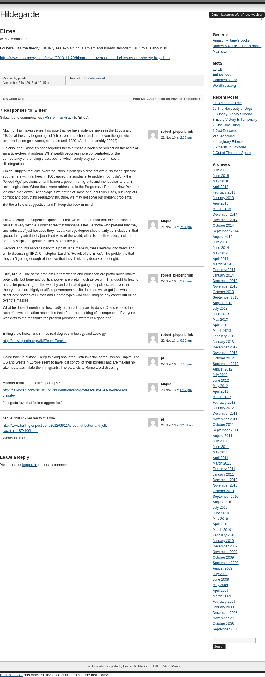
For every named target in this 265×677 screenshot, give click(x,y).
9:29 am (186, 281)
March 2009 (222, 596)
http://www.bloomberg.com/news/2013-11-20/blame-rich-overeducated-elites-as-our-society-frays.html (85, 58)
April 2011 (220, 458)
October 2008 (223, 624)
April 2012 (220, 391)
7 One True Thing (226, 125)
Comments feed (225, 80)
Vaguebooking (224, 136)
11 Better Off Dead (227, 103)
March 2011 (222, 463)
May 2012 (220, 386)
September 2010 (226, 497)
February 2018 (224, 192)
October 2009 (223, 557)
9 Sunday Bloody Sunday (232, 114)
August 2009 (222, 568)
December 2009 (225, 546)
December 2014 (225, 214)
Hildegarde (19, 14)
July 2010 (220, 508)
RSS (48, 118)
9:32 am (186, 340)
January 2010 (223, 541)
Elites (7, 31)
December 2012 (225, 347)
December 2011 (225, 414)
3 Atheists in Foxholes (230, 147)
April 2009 (220, 591)
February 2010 (224, 535)
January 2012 (223, 408)
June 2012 (221, 380)
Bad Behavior (11, 675)
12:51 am (186, 425)
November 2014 (225, 220)
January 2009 (223, 607)
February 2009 (224, 602)
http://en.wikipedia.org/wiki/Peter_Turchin (34, 341)
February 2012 (224, 402)
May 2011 (220, 452)
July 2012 (220, 375)
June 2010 (221, 513)
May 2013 (220, 320)
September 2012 (226, 364)
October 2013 (223, 292)
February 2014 (224, 270)
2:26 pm (186, 137)
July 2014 (220, 242)
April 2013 (220, 325)
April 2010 (220, 524)
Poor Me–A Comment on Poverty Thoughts (165, 98)
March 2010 (222, 530)
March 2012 (222, 397)
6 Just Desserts (225, 131)
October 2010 (223, 491)
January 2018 (223, 198)
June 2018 (221, 176)
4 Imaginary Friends (228, 142)
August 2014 (222, 237)
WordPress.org (224, 86)
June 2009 (221, 579)
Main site (220, 51)
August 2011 (222, 436)
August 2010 (222, 502)
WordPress (171, 666)
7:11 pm (186, 227)
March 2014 (222, 264)
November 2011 (225, 419)
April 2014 (220, 259)
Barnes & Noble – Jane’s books (237, 46)
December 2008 (225, 613)
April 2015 (220, 203)
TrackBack (65, 118)
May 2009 (220, 585)
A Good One (15, 98)
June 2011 (221, 447)
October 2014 (223, 226)
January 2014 (223, 275)
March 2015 (222, 209)
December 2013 (225, 281)
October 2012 (223, 358)
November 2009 (225, 552)
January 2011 (223, 474)
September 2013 (226, 297)
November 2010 (225, 485)
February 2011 (224, 469)
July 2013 (220, 308)
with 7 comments (14, 39)
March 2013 (222, 331)
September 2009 (226, 563)
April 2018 (220, 187)
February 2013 (224, 336)
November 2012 (225, 353)
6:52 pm (186, 390)
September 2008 (226, 629)
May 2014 (220, 253)
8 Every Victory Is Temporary (235, 120)
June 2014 (221, 248)
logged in (29, 464)
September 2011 (226, 430)
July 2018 (220, 170)
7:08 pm (186, 364)
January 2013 (223, 342)
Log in (217, 69)
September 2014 (226, 231)
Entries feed (222, 74)
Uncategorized (94, 78)
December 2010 (225, 480)
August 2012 (222, 369)
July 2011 (220, 441)
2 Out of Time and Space (232, 153)
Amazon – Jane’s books (231, 40)
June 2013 (221, 314)
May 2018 (220, 181)
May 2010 (220, 519)
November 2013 (225, 286)
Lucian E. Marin (135, 666)
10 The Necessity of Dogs (232, 109)
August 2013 (222, 303)
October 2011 (223, 425)
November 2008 (225, 618)
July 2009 (220, 574)
